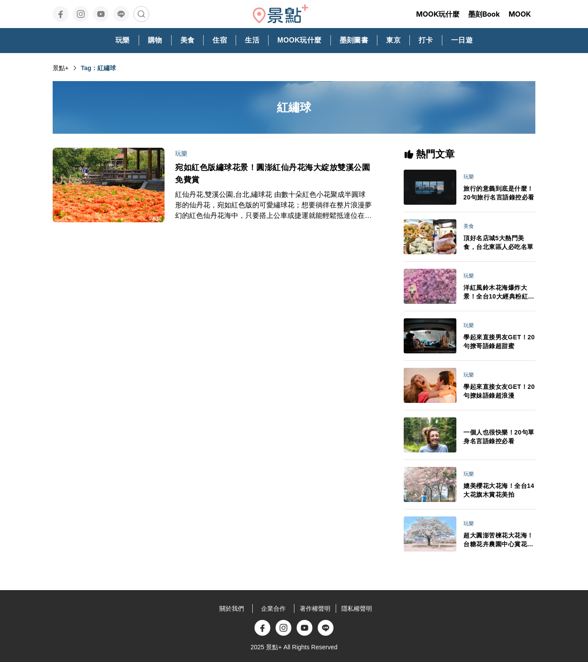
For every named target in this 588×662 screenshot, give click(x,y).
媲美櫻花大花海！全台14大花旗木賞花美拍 (498, 490)
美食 (468, 226)
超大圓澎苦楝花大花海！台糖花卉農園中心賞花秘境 (498, 540)
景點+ (60, 67)
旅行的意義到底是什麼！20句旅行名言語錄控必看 (498, 193)
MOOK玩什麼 (437, 14)
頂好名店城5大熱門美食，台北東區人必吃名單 (498, 242)
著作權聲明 (315, 608)
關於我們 (231, 608)
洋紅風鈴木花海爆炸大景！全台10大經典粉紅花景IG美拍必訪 (498, 292)
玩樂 (181, 153)
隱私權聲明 (356, 608)
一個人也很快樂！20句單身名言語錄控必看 (498, 437)
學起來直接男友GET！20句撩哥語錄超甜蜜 (499, 341)
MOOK (520, 14)
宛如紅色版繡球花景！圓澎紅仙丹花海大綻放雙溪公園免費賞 (272, 173)
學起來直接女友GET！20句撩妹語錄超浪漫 (499, 391)
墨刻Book (484, 14)
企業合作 (273, 608)
